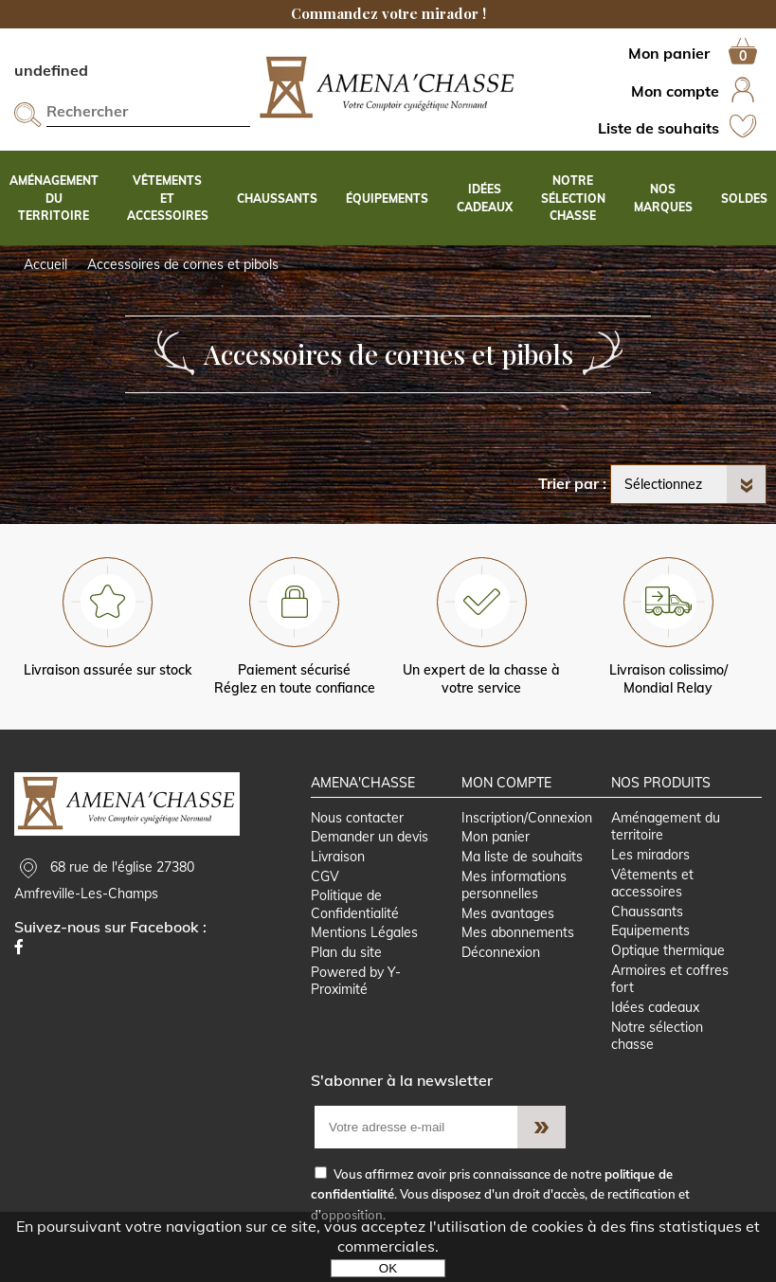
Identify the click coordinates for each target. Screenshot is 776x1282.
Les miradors (650, 854)
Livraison (338, 856)
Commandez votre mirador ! (388, 13)
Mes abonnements (517, 932)
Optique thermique (668, 950)
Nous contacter (357, 817)
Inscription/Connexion (526, 817)
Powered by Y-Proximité (356, 981)
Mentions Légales (364, 932)
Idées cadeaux (655, 1007)
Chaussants (647, 911)
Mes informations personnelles (514, 885)
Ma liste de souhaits (522, 856)
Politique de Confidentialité (355, 904)
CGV (325, 876)
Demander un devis (369, 836)
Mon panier (495, 836)
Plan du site (346, 952)
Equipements (650, 930)
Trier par (568, 483)
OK (388, 1268)
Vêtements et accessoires (652, 883)
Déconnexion (500, 952)
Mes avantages (507, 913)
